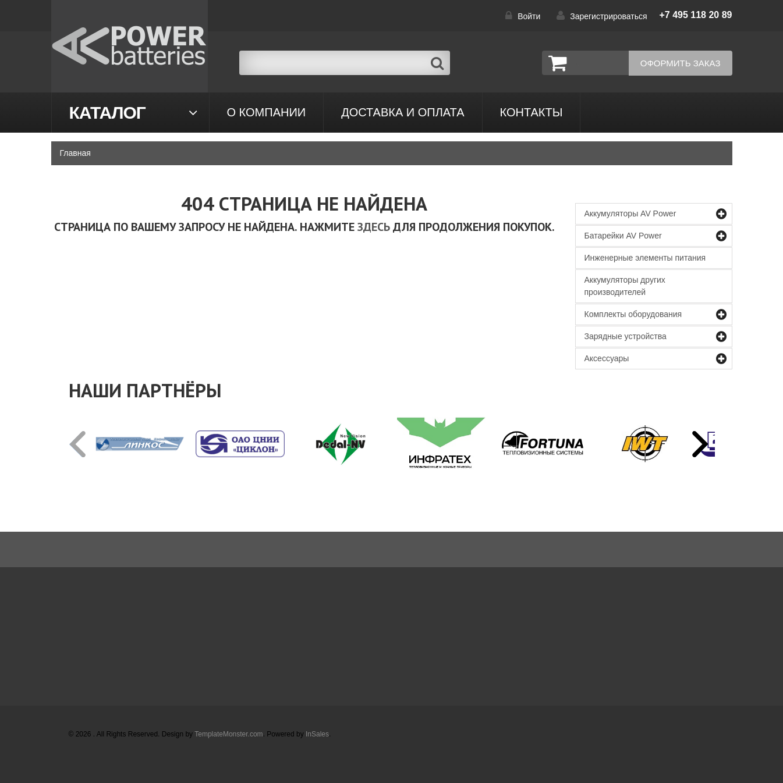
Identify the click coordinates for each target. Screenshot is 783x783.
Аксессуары (606, 358)
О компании (266, 112)
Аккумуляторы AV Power (630, 213)
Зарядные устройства (625, 336)
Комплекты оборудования (633, 314)
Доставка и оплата (402, 112)
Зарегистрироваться (608, 16)
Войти (529, 16)
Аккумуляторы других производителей (624, 286)
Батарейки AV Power (623, 235)
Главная (75, 153)
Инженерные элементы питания (645, 257)
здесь (373, 226)
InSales (317, 734)
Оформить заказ (680, 63)
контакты (531, 112)
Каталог (107, 112)
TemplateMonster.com (228, 734)
